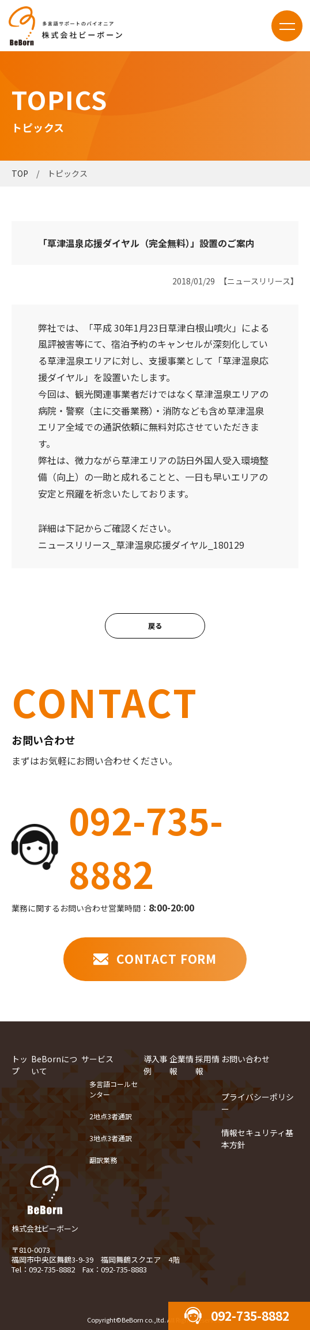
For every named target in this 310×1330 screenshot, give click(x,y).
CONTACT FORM (166, 958)
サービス (97, 1058)
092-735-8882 (146, 846)
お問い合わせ (245, 1058)
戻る (155, 625)
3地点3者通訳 (110, 1137)
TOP (20, 173)
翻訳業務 (103, 1159)
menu (287, 25)
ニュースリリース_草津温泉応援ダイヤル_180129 (141, 545)
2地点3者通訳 (110, 1115)
